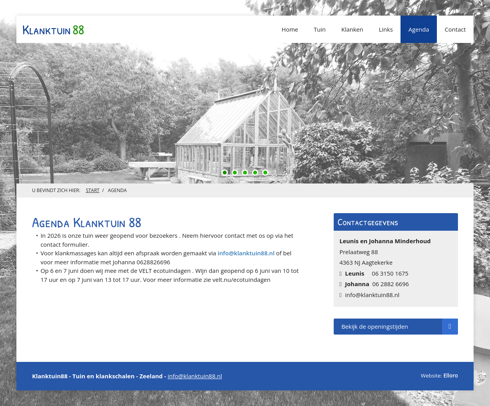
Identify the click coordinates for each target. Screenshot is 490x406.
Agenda (418, 29)
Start (93, 190)
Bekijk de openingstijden (400, 327)
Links (386, 29)
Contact (455, 29)
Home (290, 29)
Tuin (319, 29)
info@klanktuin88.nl (246, 253)
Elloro (451, 375)
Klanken (352, 29)
